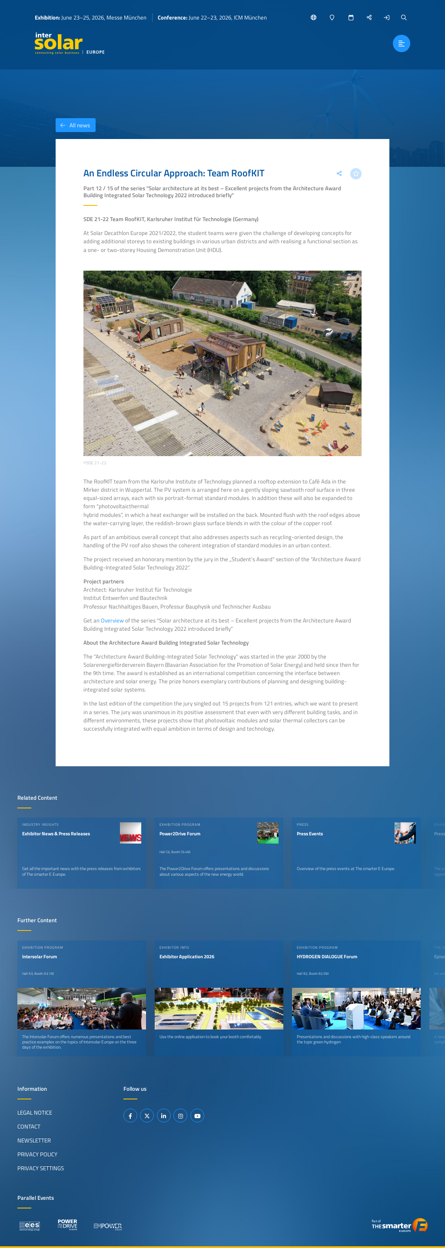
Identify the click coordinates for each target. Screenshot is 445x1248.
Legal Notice (34, 1112)
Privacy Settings (40, 1168)
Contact (28, 1126)
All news (73, 125)
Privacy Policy (37, 1154)
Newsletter (34, 1140)
